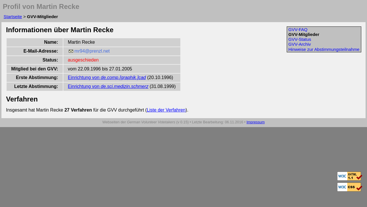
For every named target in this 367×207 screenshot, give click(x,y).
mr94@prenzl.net (92, 51)
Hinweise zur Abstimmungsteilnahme (324, 49)
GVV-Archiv (299, 44)
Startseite (13, 16)
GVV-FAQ (298, 29)
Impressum (256, 122)
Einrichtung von (107, 77)
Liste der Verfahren (166, 110)
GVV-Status (299, 39)
